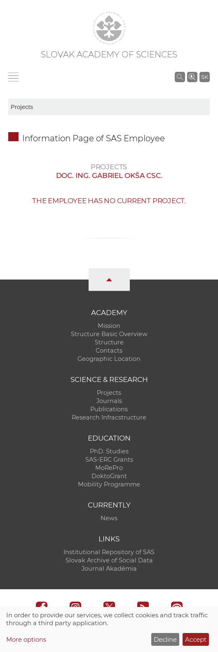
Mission (109, 326)
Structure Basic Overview (109, 334)
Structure (109, 342)
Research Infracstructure (109, 417)
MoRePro (109, 468)
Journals (109, 401)
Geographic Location (109, 359)
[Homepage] (109, 28)
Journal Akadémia (109, 568)
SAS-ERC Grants (109, 459)
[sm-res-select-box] (109, 107)
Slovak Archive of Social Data (109, 560)
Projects (109, 392)
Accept (195, 639)
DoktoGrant (109, 476)
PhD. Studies (109, 451)
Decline (165, 639)
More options (26, 639)
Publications (109, 409)
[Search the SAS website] (180, 76)
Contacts (109, 350)
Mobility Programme (109, 484)
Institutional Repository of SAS (109, 552)
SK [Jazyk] (204, 76)
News (109, 518)
